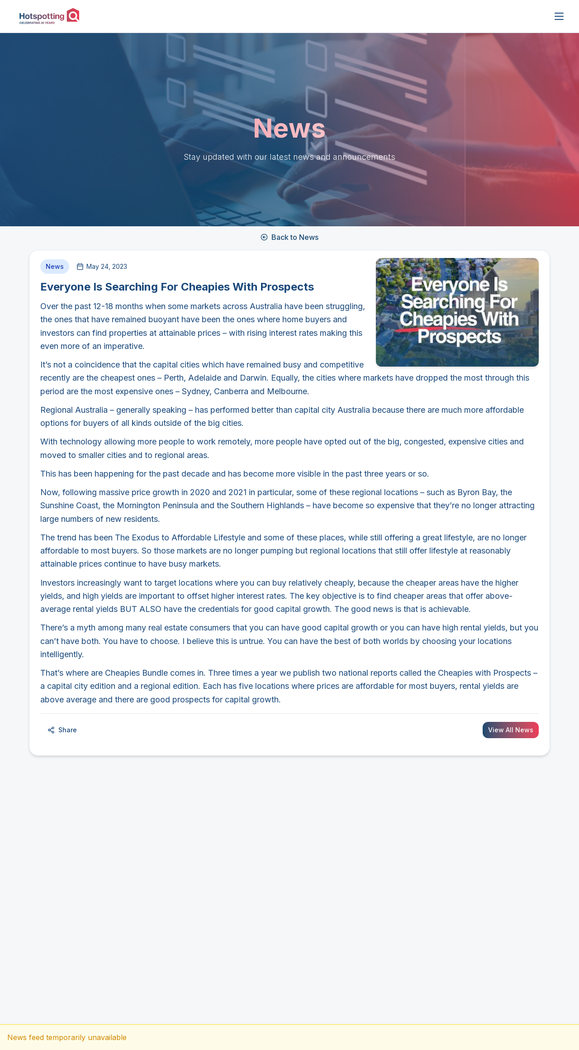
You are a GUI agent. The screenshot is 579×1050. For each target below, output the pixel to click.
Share (62, 730)
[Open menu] (559, 16)
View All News (510, 730)
